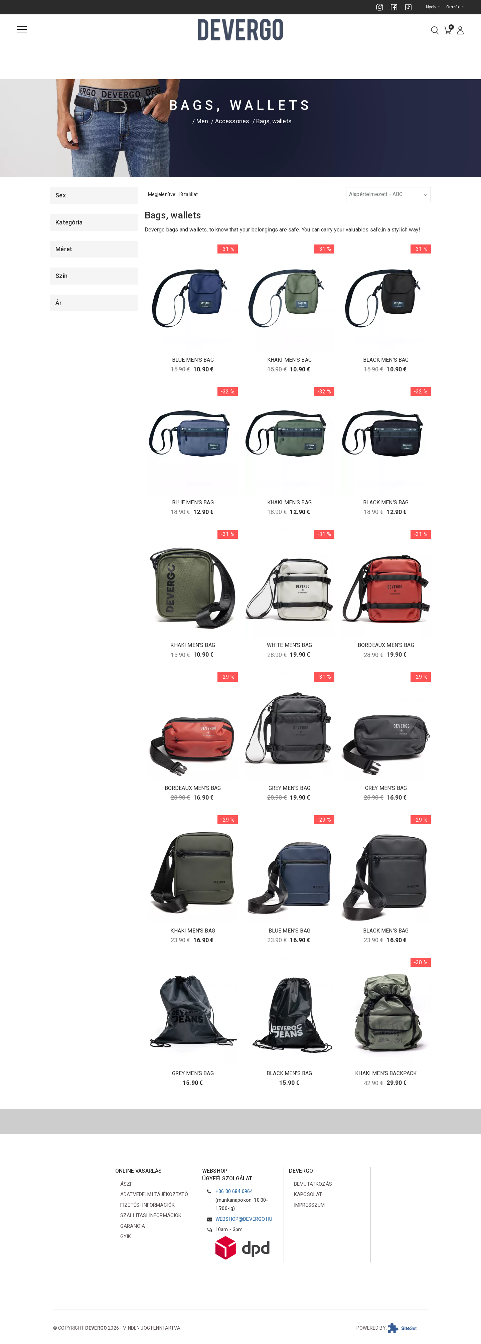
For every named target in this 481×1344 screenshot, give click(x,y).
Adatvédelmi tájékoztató (154, 1194)
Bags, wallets (274, 121)
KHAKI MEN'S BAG (289, 360)
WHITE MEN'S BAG (289, 645)
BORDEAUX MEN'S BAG (386, 645)
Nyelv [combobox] (433, 6)
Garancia (132, 1226)
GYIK (125, 1236)
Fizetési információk (147, 1205)
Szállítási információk (151, 1215)
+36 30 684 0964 (234, 1191)
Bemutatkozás (313, 1184)
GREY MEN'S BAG (289, 788)
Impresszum (309, 1205)
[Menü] (22, 29)
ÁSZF (126, 1184)
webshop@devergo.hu (243, 1219)
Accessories (232, 121)
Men (202, 121)
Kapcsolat (308, 1194)
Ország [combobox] (455, 6)
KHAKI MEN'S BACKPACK (386, 1073)
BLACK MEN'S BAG (386, 360)
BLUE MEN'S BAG (193, 360)
